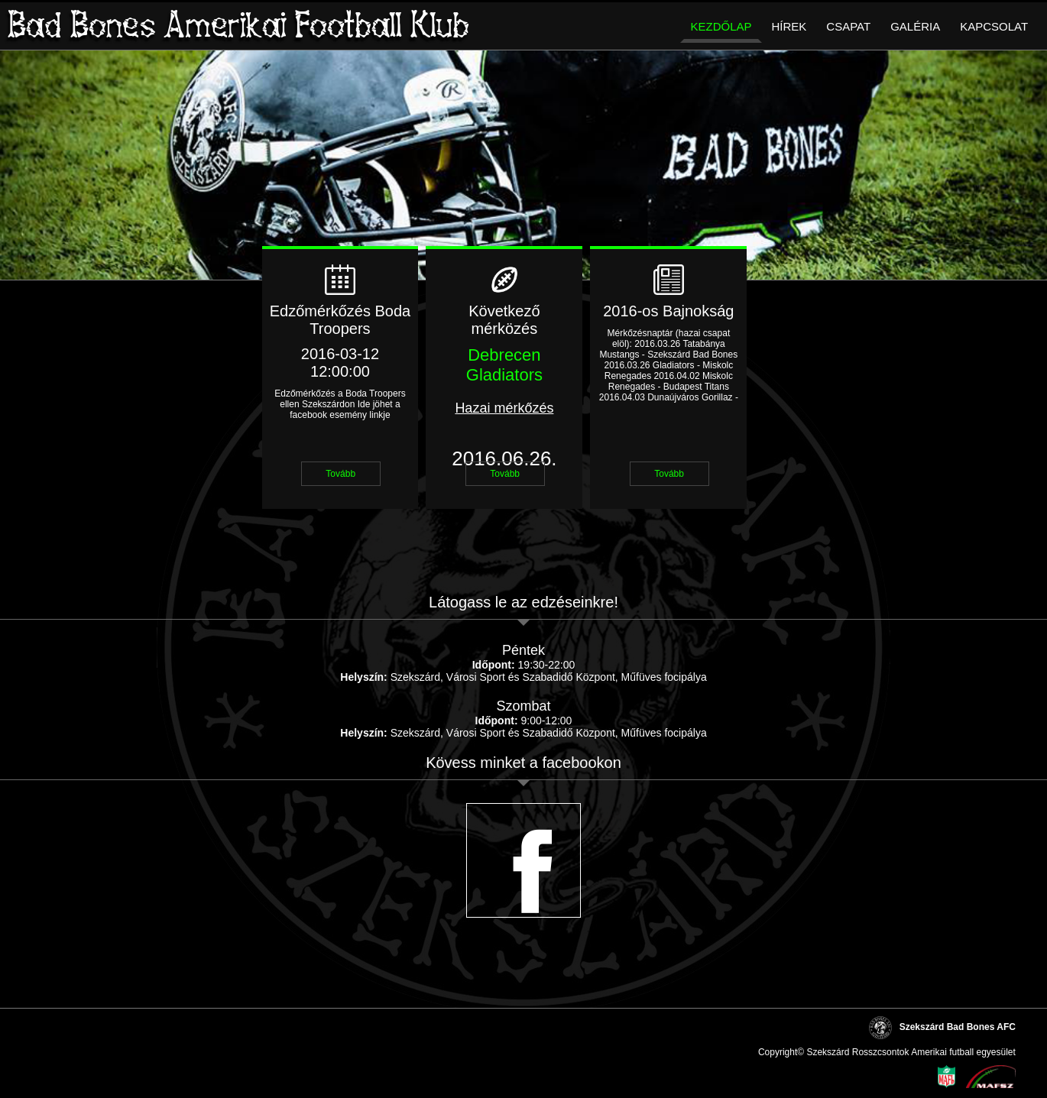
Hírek (789, 26)
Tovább (340, 473)
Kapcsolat (994, 26)
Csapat (848, 26)
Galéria (915, 26)
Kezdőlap (720, 26)
